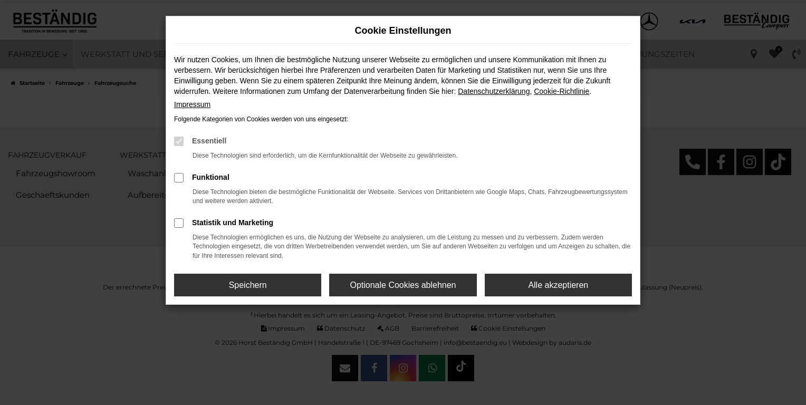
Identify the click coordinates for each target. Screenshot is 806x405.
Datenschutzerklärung (494, 91)
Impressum (192, 104)
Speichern (248, 285)
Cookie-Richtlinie (561, 91)
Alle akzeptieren (558, 285)
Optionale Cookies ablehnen (403, 285)
